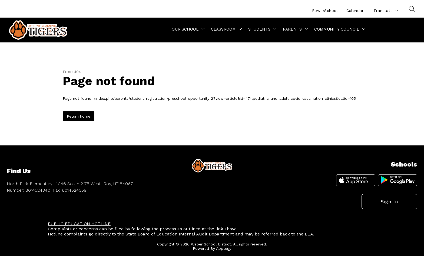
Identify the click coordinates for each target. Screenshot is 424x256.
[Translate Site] (385, 10)
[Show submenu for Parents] (292, 29)
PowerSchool (325, 10)
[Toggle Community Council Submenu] (363, 29)
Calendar (354, 10)
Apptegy (223, 248)
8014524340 (37, 190)
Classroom (223, 29)
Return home (78, 116)
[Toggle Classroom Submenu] (240, 29)
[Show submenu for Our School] (185, 29)
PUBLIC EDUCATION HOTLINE (79, 223)
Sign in (389, 201)
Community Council (336, 29)
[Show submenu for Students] (259, 29)
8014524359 (74, 190)
